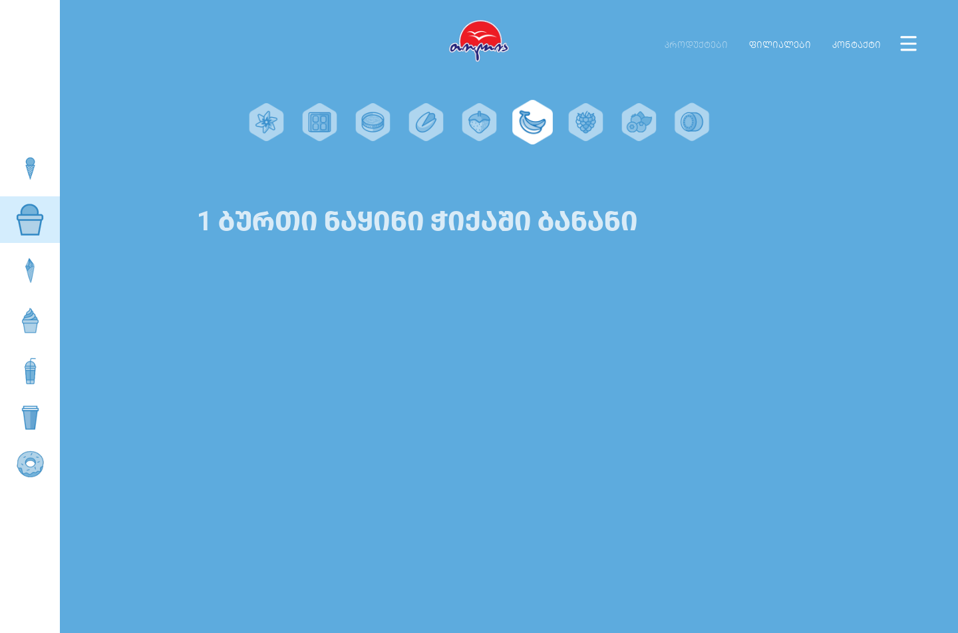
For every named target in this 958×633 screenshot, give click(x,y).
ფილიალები (780, 45)
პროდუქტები (696, 45)
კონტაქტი (856, 45)
